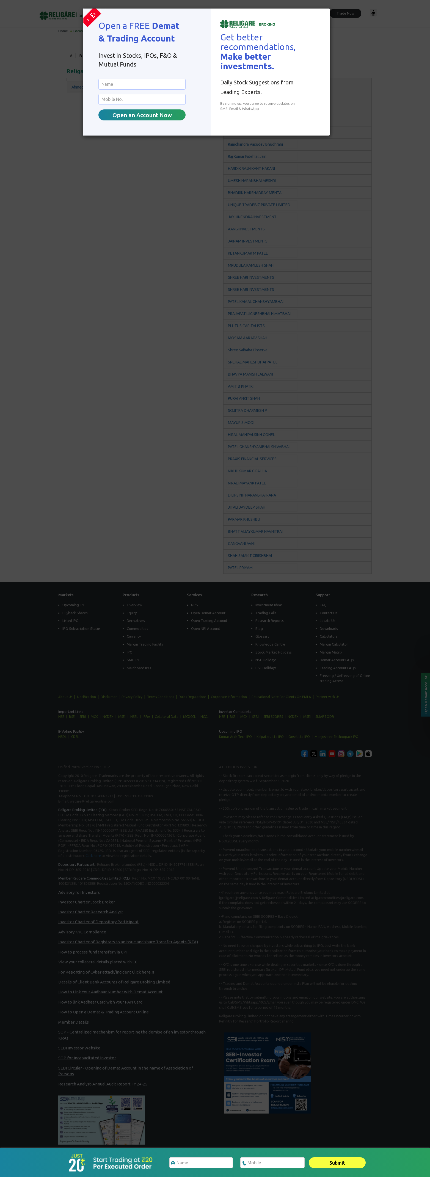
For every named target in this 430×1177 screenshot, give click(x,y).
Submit (337, 1162)
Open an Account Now (142, 115)
